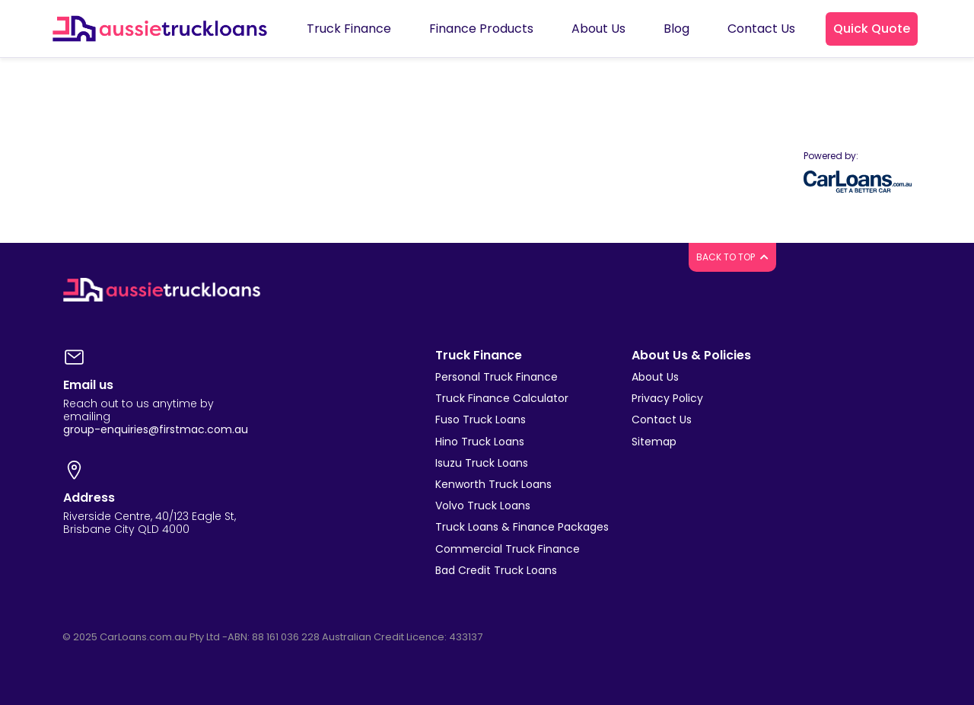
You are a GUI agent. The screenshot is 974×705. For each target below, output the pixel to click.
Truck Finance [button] (349, 28)
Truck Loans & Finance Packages (522, 526)
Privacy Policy (667, 398)
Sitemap (654, 441)
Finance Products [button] (481, 28)
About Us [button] (598, 28)
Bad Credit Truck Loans (496, 570)
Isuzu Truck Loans (481, 463)
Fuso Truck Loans (480, 419)
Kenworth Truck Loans (493, 484)
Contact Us (662, 419)
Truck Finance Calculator (501, 398)
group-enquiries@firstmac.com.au (155, 429)
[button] (872, 29)
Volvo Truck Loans (482, 505)
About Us (655, 376)
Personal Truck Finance (496, 376)
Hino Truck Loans (479, 441)
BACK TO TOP (732, 256)
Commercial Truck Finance (507, 549)
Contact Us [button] (761, 28)
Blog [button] (676, 28)
